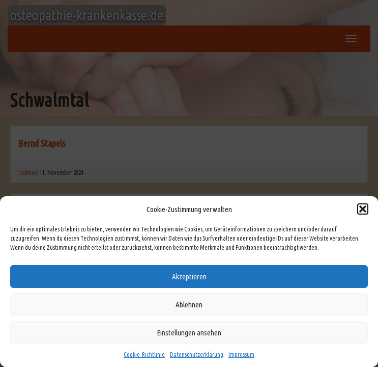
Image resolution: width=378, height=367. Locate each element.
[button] (363, 209)
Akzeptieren (189, 276)
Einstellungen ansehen (189, 332)
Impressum (241, 354)
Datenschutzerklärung (196, 354)
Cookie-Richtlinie (144, 354)
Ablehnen (189, 304)
